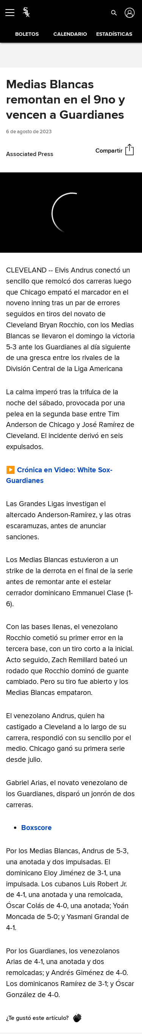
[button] (114, 12)
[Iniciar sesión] (129, 12)
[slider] (71, 232)
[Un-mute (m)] (51, 243)
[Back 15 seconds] (9, 243)
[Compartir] (129, 150)
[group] (71, 212)
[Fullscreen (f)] (132, 243)
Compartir (109, 150)
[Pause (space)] (22, 243)
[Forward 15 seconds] (35, 243)
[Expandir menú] (12, 12)
